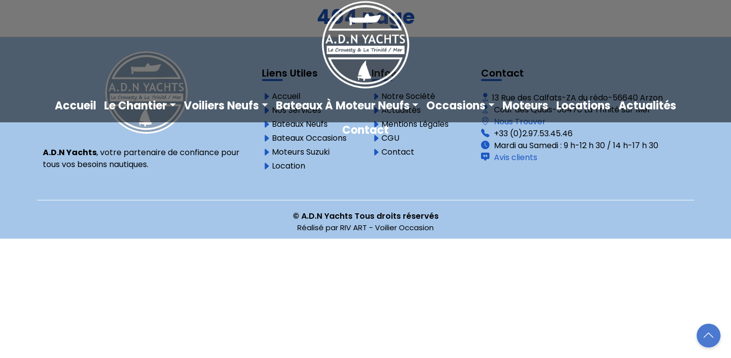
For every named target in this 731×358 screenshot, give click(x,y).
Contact (365, 130)
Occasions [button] (456, 105)
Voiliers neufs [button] (221, 105)
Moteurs (525, 105)
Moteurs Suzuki (301, 152)
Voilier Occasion (404, 227)
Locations (583, 105)
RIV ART (353, 227)
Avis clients (514, 157)
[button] (708, 335)
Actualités (647, 105)
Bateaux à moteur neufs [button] (343, 105)
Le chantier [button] (135, 105)
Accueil (75, 105)
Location (288, 166)
